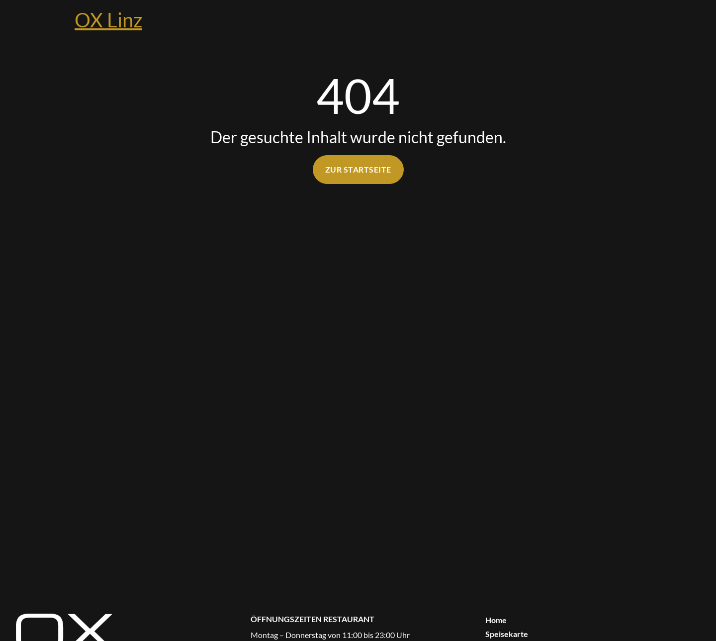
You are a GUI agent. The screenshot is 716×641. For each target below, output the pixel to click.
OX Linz (108, 20)
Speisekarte (506, 634)
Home (496, 620)
